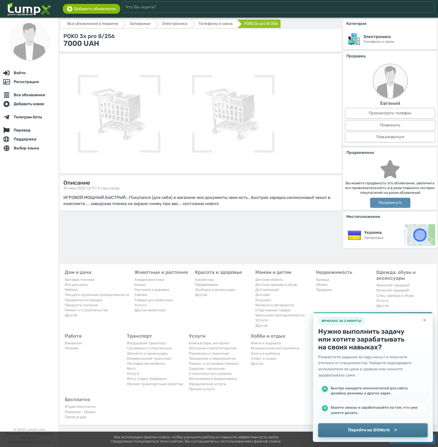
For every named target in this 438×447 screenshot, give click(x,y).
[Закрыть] (424, 320)
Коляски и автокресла (274, 305)
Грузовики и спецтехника (149, 348)
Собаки (140, 295)
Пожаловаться (390, 137)
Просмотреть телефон (390, 113)
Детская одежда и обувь (276, 285)
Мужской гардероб (392, 290)
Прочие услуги (202, 389)
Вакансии (73, 343)
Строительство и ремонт (210, 373)
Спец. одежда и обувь (395, 295)
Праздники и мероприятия (212, 358)
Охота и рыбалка (265, 353)
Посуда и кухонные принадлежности (97, 295)
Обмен (321, 285)
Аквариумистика (149, 279)
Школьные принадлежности (280, 315)
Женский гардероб (393, 285)
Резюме (71, 348)
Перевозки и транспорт (209, 353)
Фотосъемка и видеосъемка (213, 379)
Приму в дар (75, 417)
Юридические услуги (207, 384)
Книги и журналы (266, 343)
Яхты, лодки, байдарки (147, 379)
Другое (71, 315)
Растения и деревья (151, 290)
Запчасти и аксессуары (147, 353)
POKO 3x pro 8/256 (261, 23)
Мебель (71, 290)
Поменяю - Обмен (80, 412)
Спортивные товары (273, 310)
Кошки (140, 285)
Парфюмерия (206, 285)
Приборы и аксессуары (215, 290)
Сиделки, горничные (207, 368)
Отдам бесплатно (80, 406)
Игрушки (263, 300)
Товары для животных (153, 300)
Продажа (324, 290)
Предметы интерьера (83, 300)
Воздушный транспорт (147, 343)
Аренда (322, 279)
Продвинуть (390, 202)
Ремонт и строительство (86, 310)
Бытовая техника (79, 279)
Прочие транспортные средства (155, 384)
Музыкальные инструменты (275, 348)
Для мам (262, 295)
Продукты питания (81, 305)
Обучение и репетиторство (212, 348)
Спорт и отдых (263, 358)
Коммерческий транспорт (149, 358)
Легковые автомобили (146, 363)
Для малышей (267, 290)
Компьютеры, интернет (209, 343)
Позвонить (390, 125)
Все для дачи (76, 285)
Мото (131, 368)
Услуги (140, 305)
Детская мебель (269, 279)
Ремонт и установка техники (214, 363)
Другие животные (149, 310)
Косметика (204, 279)
